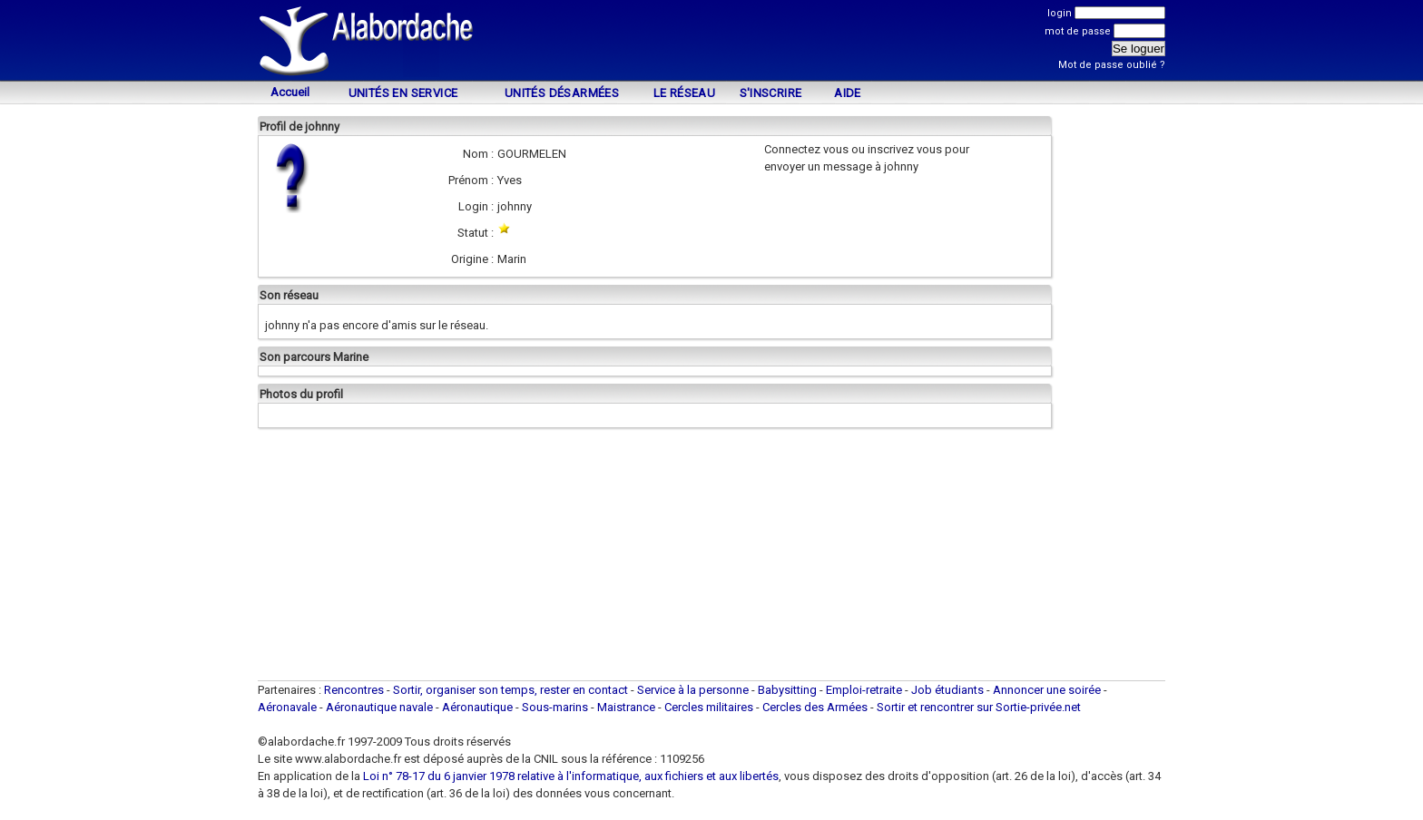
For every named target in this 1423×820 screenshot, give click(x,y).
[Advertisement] (711, 43)
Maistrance (626, 707)
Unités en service (403, 93)
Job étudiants (947, 690)
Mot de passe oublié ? (1111, 65)
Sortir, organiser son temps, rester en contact (510, 690)
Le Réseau (684, 93)
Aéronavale (287, 707)
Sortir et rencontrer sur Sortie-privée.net (979, 707)
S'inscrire (771, 93)
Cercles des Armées (815, 707)
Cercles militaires (708, 707)
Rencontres (354, 690)
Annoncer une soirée (1047, 690)
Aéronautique (478, 707)
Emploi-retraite (864, 690)
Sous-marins (555, 707)
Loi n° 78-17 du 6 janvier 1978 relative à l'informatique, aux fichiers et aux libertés (569, 776)
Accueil (289, 92)
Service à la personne (693, 690)
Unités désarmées (562, 93)
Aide (847, 93)
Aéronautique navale (379, 707)
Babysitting (787, 690)
